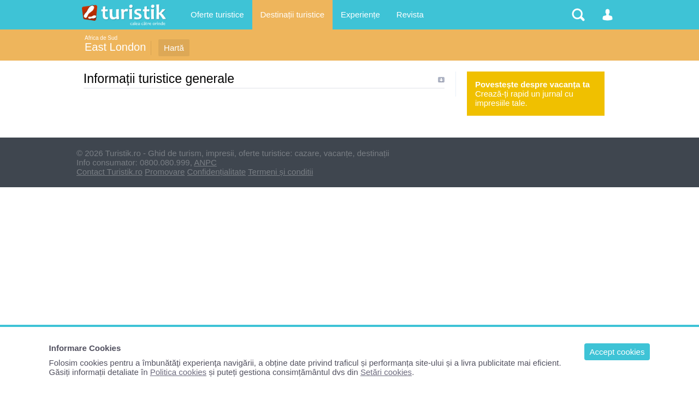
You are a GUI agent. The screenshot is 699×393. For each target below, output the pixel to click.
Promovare (165, 171)
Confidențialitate (216, 171)
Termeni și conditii (280, 171)
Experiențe (360, 14)
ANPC (205, 162)
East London (115, 47)
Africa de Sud (101, 38)
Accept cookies (617, 351)
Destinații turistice (292, 14)
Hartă (174, 47)
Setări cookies (386, 372)
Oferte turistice (217, 14)
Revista (410, 14)
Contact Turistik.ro (109, 171)
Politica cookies (178, 372)
